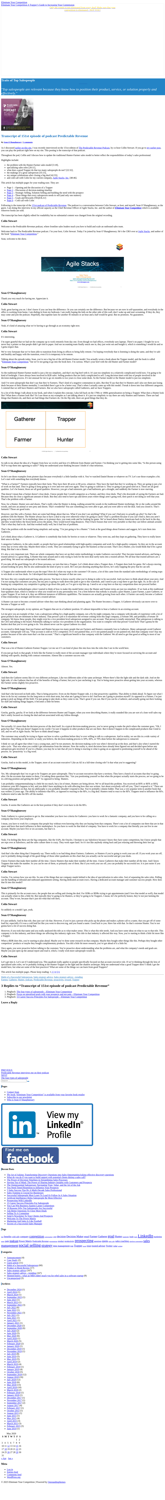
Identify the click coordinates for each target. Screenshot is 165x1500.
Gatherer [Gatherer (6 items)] (102, 1236)
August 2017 (13, 1405)
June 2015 (11, 1416)
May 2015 (11, 1418)
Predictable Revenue (43, 979)
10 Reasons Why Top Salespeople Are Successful (29, 1208)
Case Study (12, 1260)
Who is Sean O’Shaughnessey (20, 1100)
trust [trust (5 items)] (89, 1246)
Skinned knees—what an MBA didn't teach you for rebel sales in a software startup (45, 1275)
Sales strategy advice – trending (21, 1273)
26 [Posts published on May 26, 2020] (8, 1452)
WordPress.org (13, 1477)
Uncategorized (13, 1278)
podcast (28, 979)
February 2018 (13, 1392)
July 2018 (11, 1379)
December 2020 (14, 1325)
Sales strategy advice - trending (68, 977)
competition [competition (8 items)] (36, 1236)
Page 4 (10, 195)
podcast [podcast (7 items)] (13, 1241)
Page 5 (10, 198)
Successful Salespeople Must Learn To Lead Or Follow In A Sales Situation (41, 1195)
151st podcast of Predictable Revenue (49, 205)
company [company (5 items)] (24, 1236)
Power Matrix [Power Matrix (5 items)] (25, 1241)
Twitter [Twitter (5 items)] (109, 1246)
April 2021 (12, 1320)
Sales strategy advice (43, 977)
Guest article (13, 1263)
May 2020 (11, 1336)
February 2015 (13, 1426)
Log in (10, 1469)
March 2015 (12, 1423)
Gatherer (13, 979)
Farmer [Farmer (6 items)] (93, 1236)
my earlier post (154, 148)
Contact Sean (13, 1092)
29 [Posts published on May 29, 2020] (17, 1452)
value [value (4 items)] (115, 1246)
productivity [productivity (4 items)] (69, 1241)
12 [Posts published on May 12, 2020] (8, 1446)
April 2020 (12, 1338)
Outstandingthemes (57, 1482)
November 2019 (14, 1351)
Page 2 (10, 190)
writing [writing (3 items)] (120, 1246)
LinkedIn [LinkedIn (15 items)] (145, 1236)
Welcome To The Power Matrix (21, 1218)
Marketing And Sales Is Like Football (24, 1221)
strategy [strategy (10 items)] (46, 1245)
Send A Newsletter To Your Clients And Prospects (30, 1216)
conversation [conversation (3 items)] (48, 1237)
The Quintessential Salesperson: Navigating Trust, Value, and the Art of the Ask (43, 1185)
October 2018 (13, 1372)
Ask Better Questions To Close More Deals (27, 1211)
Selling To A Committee (18, 1213)
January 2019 (13, 1369)
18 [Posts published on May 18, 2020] (5, 1449)
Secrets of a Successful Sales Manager (24, 1223)
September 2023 (14, 1297)
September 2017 (14, 1403)
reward (68, 979)
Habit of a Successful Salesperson (16, 977)
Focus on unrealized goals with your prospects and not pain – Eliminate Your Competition (58, 994)
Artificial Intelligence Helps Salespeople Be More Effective (34, 1198)
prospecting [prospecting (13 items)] (84, 1240)
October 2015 (13, 1410)
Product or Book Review (18, 1268)
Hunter (21, 979)
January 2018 (13, 1395)
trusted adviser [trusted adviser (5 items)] (98, 1246)
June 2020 (11, 1333)
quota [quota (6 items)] (105, 1241)
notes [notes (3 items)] (2, 1241)
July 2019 (11, 1354)
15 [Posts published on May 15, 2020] (17, 1446)
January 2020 (13, 1346)
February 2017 (13, 1408)
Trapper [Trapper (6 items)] (78, 1245)
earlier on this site (23, 148)
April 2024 (12, 1292)
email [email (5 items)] (86, 1236)
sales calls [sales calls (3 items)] (112, 1241)
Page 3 (10, 193)
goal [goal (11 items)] (111, 1236)
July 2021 (11, 1315)
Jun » (10, 1458)
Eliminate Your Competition (128, 208)
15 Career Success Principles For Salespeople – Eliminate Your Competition (52, 997)
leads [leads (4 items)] (131, 1237)
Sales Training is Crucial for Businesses (25, 1193)
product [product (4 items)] (61, 1241)
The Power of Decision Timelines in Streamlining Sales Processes (37, 1180)
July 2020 (11, 1331)
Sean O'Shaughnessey (13, 142)
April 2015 (12, 1421)
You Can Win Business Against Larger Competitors (30, 1205)
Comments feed (14, 1474)
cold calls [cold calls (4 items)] (15, 1237)
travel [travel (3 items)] (84, 1246)
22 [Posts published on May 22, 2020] (17, 1449)
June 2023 (11, 1300)
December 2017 (14, 1398)
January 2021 (13, 1323)
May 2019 (11, 1359)
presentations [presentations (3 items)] (53, 1241)
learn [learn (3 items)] (135, 1237)
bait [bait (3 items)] (2, 1237)
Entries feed (12, 1472)
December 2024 (14, 1289)
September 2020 (14, 1328)
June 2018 (11, 1382)
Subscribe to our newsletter (19, 1097)
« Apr (3, 1458)
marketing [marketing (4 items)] (158, 1237)
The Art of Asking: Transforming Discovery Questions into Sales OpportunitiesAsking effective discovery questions (60, 1175)
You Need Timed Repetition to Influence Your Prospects (33, 1187)
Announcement (14, 1257)
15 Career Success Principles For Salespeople (28, 1203)
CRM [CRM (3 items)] (54, 1237)
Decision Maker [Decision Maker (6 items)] (74, 1236)
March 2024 (12, 1294)
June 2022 (11, 1310)
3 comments (28, 142)
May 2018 (11, 1385)
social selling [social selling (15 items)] (30, 1245)
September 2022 (14, 1305)
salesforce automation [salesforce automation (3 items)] (136, 1241)
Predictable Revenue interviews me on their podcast (25, 1071)
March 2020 (12, 1341)
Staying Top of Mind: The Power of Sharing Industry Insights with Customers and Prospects (49, 1182)
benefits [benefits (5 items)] (7, 1236)
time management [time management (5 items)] (61, 1246)
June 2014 (11, 1428)
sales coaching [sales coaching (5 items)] (122, 1241)
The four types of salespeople (14, 1076)
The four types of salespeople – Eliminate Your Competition (44, 991)
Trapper (75, 979)
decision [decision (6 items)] (61, 1236)
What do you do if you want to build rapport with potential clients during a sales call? (46, 1177)
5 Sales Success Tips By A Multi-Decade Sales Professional (34, 1190)
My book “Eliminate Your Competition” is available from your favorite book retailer (46, 1094)
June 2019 (11, 1356)
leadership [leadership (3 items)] (126, 1237)
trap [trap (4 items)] (71, 1246)
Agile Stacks (144, 231)
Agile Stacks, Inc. (61, 178)
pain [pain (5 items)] (7, 1241)
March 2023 (12, 1302)
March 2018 (12, 1390)
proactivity (59, 979)
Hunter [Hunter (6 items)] (118, 1236)
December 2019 (14, 1349)
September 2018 (14, 1374)
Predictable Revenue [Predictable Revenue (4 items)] (40, 1241)
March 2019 (12, 1364)
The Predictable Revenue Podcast (94, 148)
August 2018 (13, 1377)
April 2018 (12, 1387)
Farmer (4, 979)
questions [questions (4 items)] (97, 1241)
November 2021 (14, 1312)
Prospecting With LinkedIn (19, 1200)
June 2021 (11, 1318)
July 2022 (11, 1307)
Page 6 (10, 200)
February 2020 (13, 1343)
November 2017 (14, 1400)
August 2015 (13, 1413)
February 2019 (13, 1367)
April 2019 (12, 1361)
